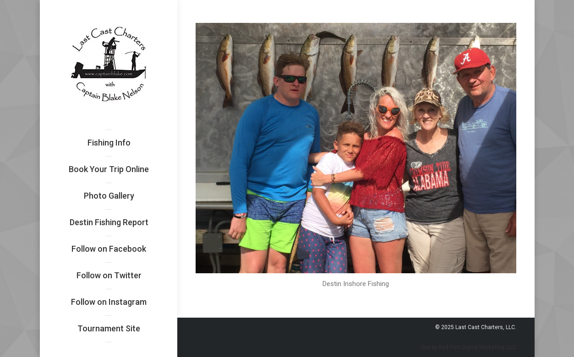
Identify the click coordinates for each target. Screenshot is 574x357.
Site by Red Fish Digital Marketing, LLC (468, 347)
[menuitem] (109, 143)
